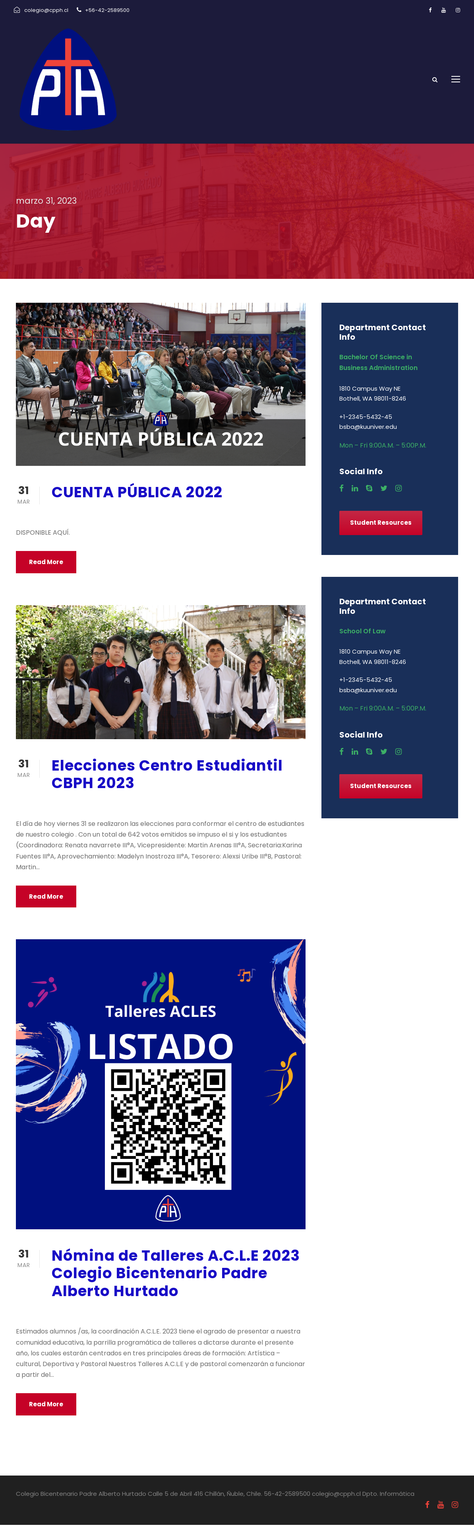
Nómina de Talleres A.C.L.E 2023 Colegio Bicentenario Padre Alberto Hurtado (176, 1284)
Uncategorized (136, 523)
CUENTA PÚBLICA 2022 (137, 503)
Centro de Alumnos (143, 814)
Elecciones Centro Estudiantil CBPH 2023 (167, 785)
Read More (46, 573)
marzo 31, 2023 (75, 523)
